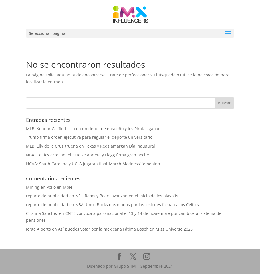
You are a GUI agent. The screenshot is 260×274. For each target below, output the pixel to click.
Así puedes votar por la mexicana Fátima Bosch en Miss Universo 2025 (125, 229)
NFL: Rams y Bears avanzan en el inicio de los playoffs (126, 195)
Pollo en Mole (59, 187)
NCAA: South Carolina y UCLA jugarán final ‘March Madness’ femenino (93, 163)
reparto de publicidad (47, 195)
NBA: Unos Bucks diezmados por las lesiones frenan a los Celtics (137, 204)
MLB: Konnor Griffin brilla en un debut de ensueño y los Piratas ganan (93, 128)
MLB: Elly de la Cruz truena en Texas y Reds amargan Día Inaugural (90, 146)
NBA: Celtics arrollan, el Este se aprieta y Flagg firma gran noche (87, 155)
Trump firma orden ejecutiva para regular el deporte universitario (89, 137)
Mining (32, 187)
